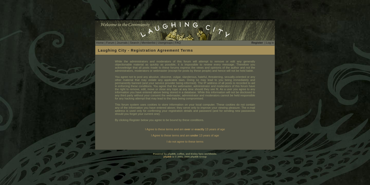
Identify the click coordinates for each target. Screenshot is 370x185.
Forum (110, 42)
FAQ (178, 42)
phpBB (167, 156)
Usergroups (165, 42)
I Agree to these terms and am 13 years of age (185, 135)
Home (100, 42)
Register (257, 42)
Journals (122, 42)
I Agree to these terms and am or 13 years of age (185, 129)
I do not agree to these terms (184, 141)
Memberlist (148, 42)
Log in (270, 42)
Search (134, 42)
